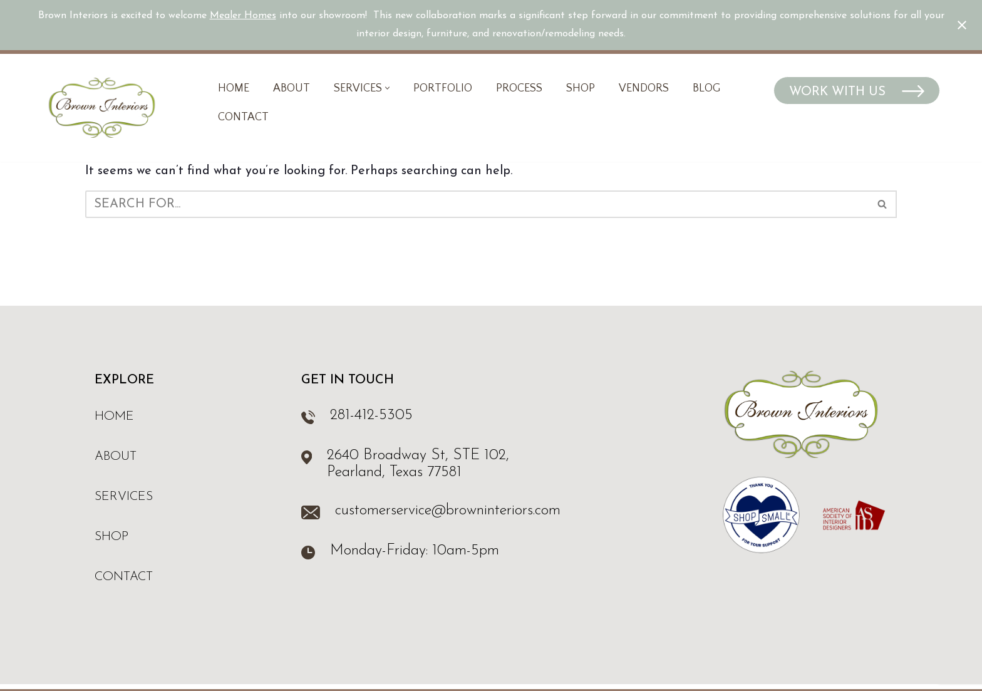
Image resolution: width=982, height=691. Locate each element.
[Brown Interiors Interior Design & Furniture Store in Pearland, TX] (102, 108)
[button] (387, 88)
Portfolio (442, 88)
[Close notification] (961, 25)
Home (233, 88)
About (291, 88)
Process (519, 88)
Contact (243, 117)
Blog (706, 88)
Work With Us (839, 92)
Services (124, 497)
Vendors (644, 88)
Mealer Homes (243, 16)
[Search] (477, 204)
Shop (580, 88)
